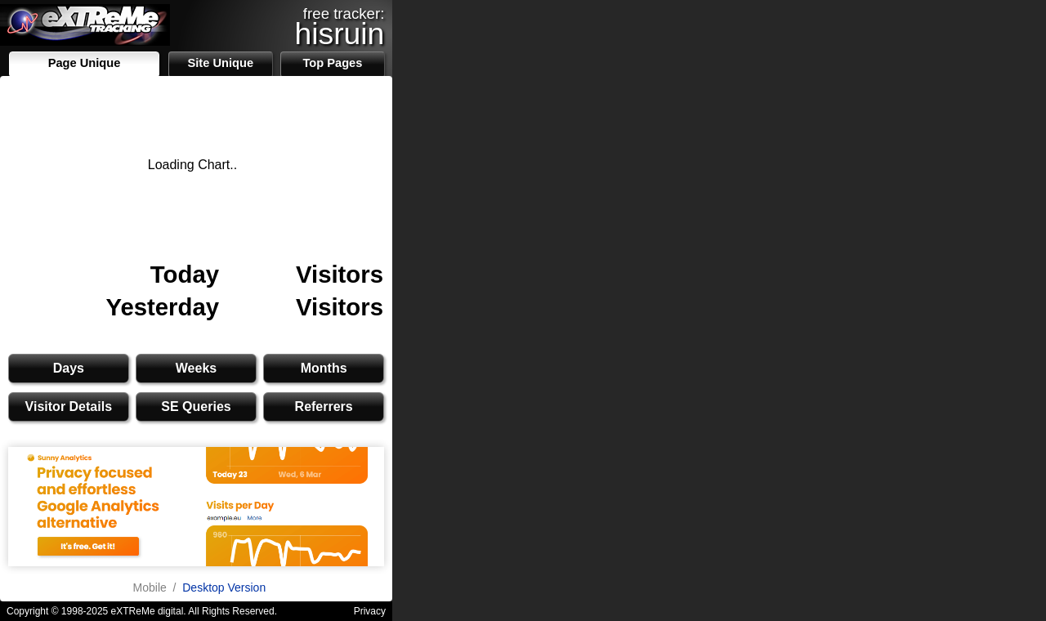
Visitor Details (68, 406)
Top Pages (332, 62)
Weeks (196, 368)
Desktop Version (224, 587)
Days (68, 368)
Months (324, 368)
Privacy (370, 611)
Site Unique (220, 62)
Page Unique (84, 62)
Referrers (324, 406)
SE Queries (195, 406)
